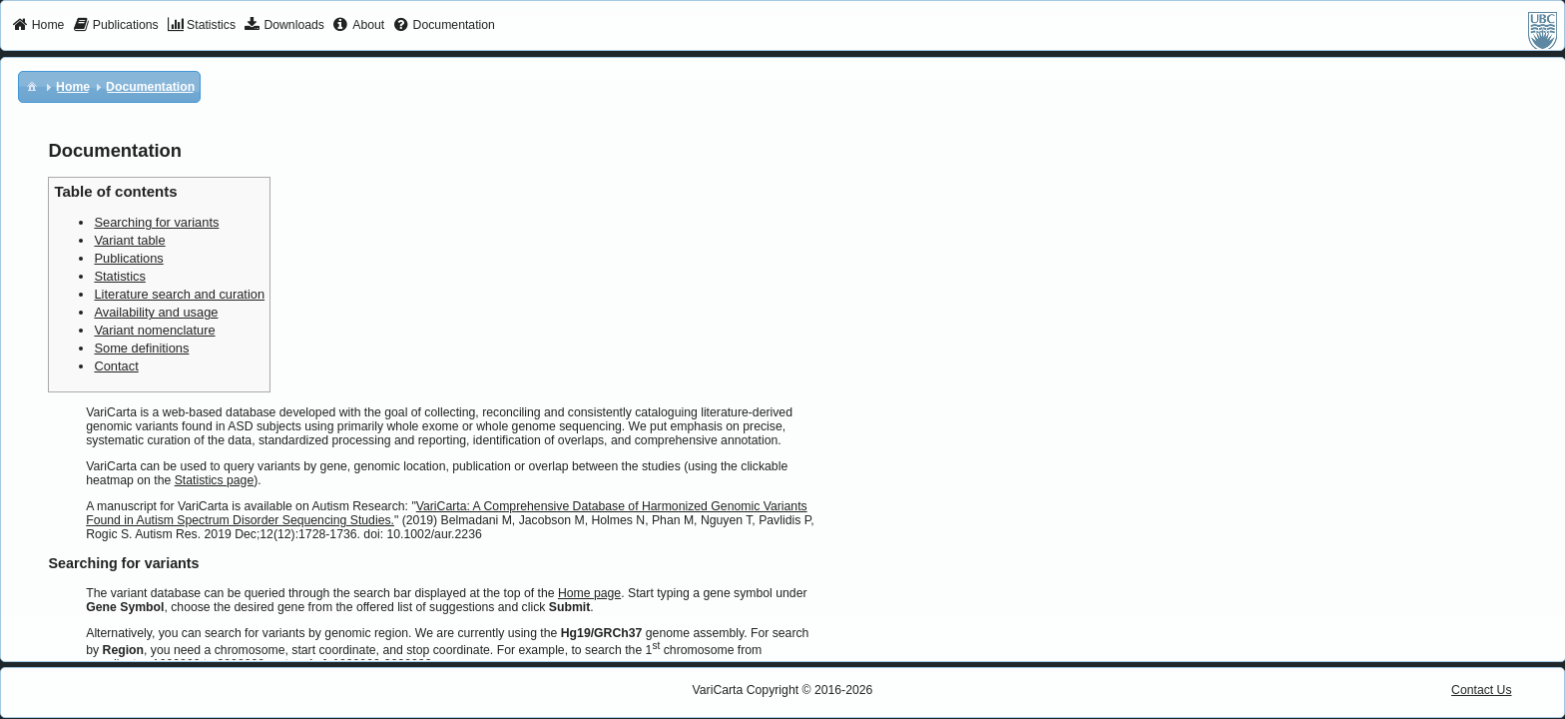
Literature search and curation (179, 294)
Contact (116, 366)
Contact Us (1481, 690)
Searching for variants (156, 222)
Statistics (119, 276)
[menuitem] (38, 26)
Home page (589, 593)
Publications (128, 258)
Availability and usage (156, 312)
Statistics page (215, 480)
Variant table (129, 240)
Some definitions (141, 348)
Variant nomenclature (154, 330)
